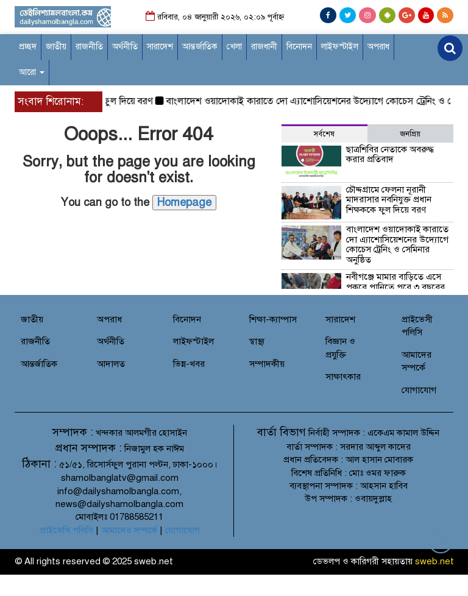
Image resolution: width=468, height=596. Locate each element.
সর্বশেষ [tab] (324, 134)
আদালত (111, 363)
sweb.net (434, 561)
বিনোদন (299, 46)
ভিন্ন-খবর (189, 363)
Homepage (184, 202)
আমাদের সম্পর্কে (129, 530)
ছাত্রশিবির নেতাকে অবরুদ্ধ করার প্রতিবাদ (390, 154)
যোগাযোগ (419, 390)
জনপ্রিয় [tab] (410, 134)
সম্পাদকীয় (267, 363)
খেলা (234, 46)
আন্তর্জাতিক (200, 46)
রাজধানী (264, 46)
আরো (31, 72)
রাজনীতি (89, 46)
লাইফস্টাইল (339, 46)
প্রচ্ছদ (28, 46)
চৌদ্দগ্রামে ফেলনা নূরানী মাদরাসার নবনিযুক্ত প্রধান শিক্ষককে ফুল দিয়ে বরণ (388, 199)
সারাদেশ (160, 46)
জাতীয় (56, 46)
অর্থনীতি (125, 46)
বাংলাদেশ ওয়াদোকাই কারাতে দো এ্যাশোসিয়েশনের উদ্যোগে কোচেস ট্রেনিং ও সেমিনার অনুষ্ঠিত (397, 244)
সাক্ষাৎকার (343, 376)
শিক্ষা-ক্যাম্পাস (273, 319)
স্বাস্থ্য (256, 341)
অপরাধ (378, 46)
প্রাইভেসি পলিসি (66, 530)
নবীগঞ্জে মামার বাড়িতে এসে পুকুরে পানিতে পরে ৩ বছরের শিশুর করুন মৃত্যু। (395, 286)
